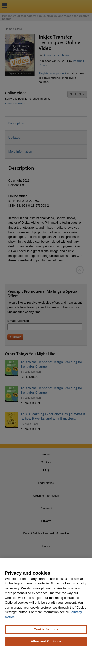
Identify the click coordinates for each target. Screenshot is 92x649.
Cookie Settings (46, 631)
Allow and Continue (46, 643)
